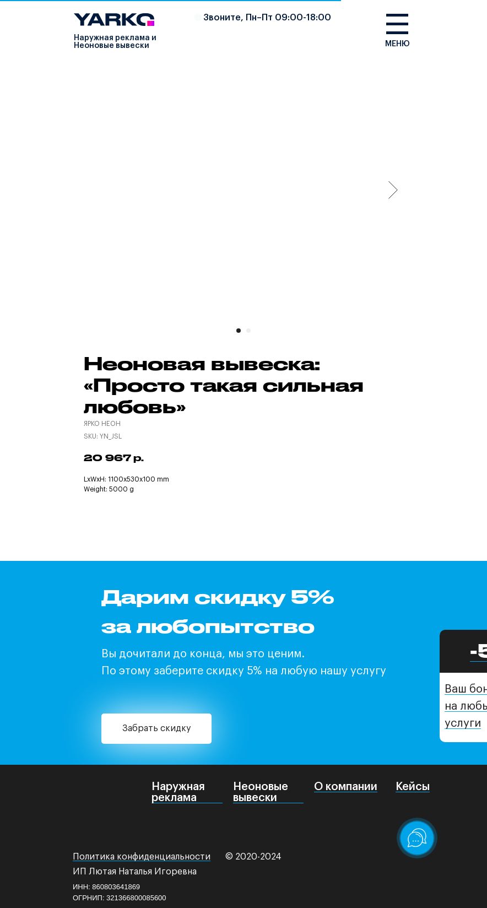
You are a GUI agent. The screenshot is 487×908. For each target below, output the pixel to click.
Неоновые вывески (260, 792)
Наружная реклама (178, 792)
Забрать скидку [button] (156, 728)
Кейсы (413, 786)
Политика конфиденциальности (141, 856)
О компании (345, 786)
